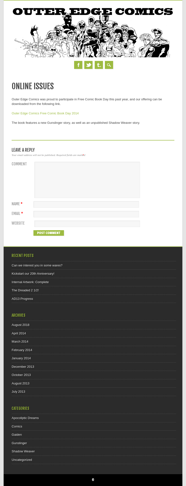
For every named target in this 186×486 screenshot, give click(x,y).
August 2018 (20, 325)
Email (18, 213)
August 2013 (20, 383)
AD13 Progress (22, 299)
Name (18, 204)
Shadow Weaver (23, 451)
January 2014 (21, 358)
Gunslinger (19, 443)
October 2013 (21, 375)
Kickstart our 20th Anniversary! (33, 273)
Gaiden (17, 434)
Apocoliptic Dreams (25, 418)
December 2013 (23, 366)
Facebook (78, 65)
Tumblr (99, 65)
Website (18, 223)
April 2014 (19, 333)
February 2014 (22, 350)
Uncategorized (22, 460)
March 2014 (20, 341)
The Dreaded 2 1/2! (25, 290)
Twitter (88, 65)
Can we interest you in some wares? (37, 265)
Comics (17, 426)
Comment (19, 164)
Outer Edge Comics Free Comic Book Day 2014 (45, 113)
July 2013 (18, 391)
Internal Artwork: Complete (30, 282)
